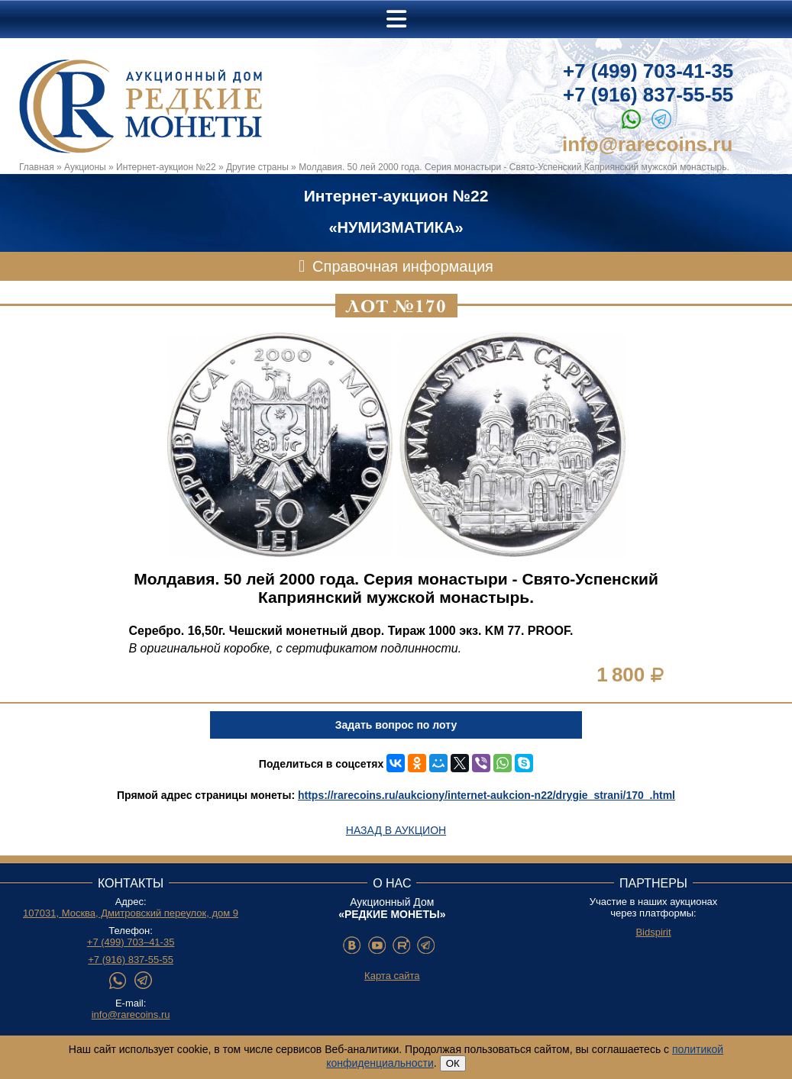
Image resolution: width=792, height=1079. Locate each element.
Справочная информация (402, 266)
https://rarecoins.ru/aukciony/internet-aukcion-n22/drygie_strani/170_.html (486, 795)
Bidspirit (653, 932)
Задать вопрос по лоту (396, 725)
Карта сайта (391, 975)
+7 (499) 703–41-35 (131, 942)
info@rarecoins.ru (647, 144)
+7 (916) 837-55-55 (648, 94)
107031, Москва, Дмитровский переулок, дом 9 (130, 913)
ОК (453, 1063)
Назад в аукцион (396, 830)
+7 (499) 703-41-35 (648, 71)
